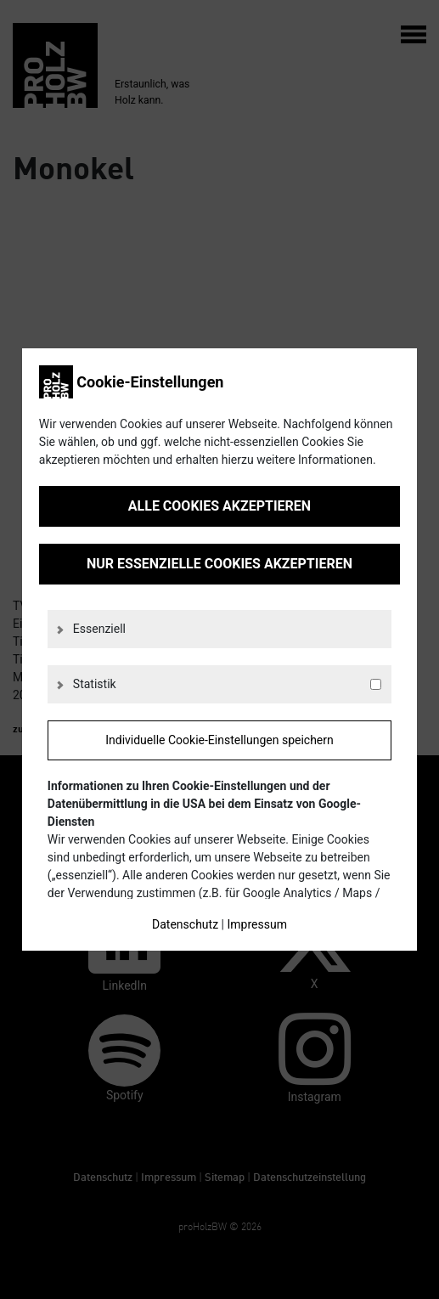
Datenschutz (185, 924)
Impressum (256, 924)
